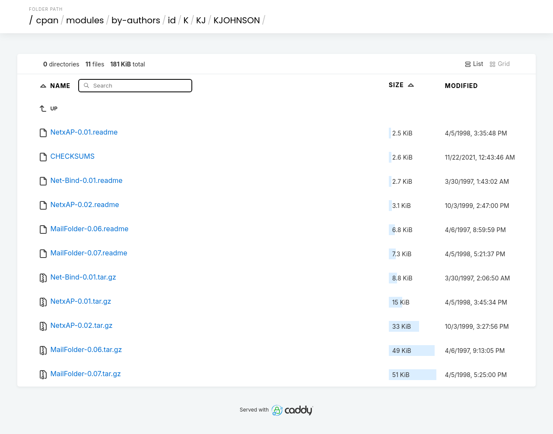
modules (85, 20)
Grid (499, 64)
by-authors (135, 20)
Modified (461, 85)
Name (61, 85)
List (473, 64)
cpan (47, 20)
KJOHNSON (236, 20)
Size (402, 84)
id (172, 20)
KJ (201, 20)
